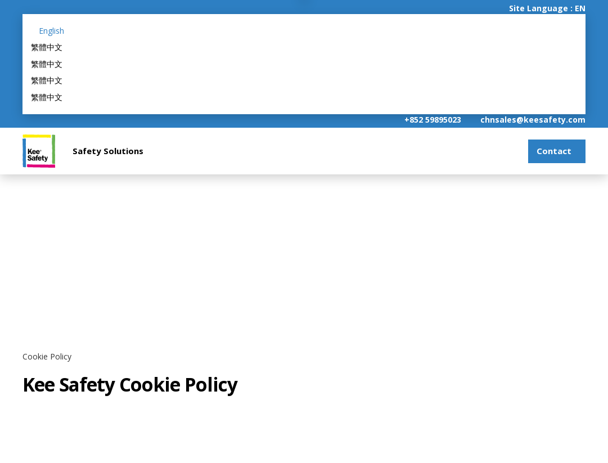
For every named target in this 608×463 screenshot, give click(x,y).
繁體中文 (46, 47)
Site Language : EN (547, 8)
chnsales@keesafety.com (533, 119)
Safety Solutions (108, 150)
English (51, 30)
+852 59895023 (432, 119)
